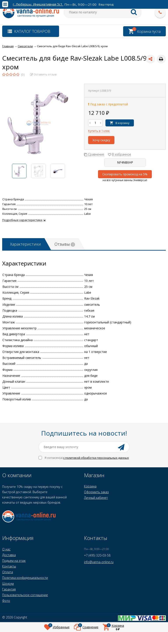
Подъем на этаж (14, 561)
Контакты (9, 566)
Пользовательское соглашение (25, 595)
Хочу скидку (101, 140)
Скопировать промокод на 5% (124, 174)
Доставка (9, 555)
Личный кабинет (96, 498)
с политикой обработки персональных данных (96, 458)
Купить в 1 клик (99, 131)
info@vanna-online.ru (99, 562)
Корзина (90, 486)
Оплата (7, 572)
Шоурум (8, 583)
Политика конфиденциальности (25, 578)
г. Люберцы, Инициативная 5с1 (38, 4)
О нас (6, 549)
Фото (6, 601)
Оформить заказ (96, 492)
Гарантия (9, 589)
